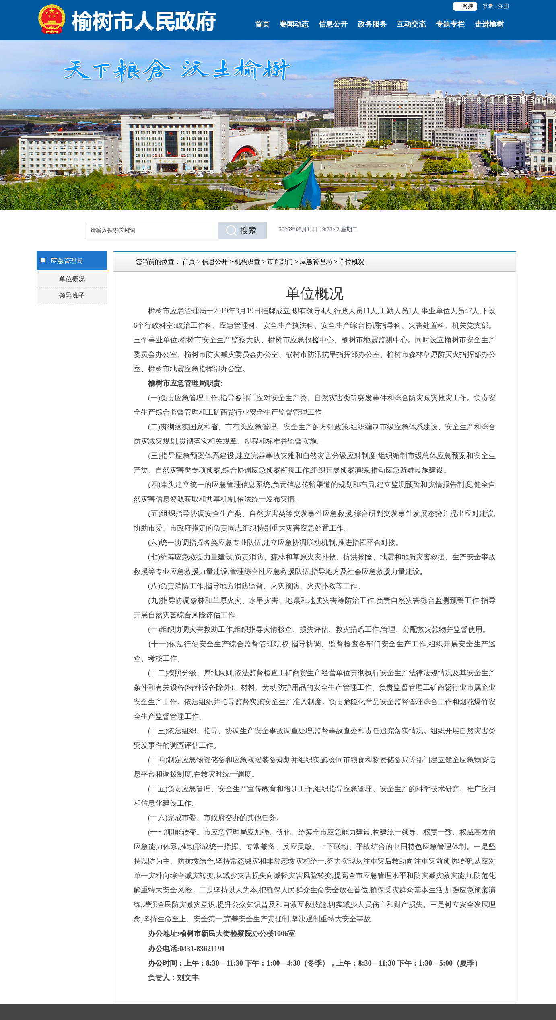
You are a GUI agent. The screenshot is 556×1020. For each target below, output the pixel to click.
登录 (488, 6)
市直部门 (280, 261)
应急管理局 (316, 261)
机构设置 (247, 261)
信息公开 (333, 24)
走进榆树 (489, 24)
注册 (503, 6)
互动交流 (411, 24)
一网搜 (465, 6)
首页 (262, 24)
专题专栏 (450, 24)
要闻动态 (294, 24)
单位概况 (72, 279)
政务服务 (372, 24)
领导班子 (72, 295)
